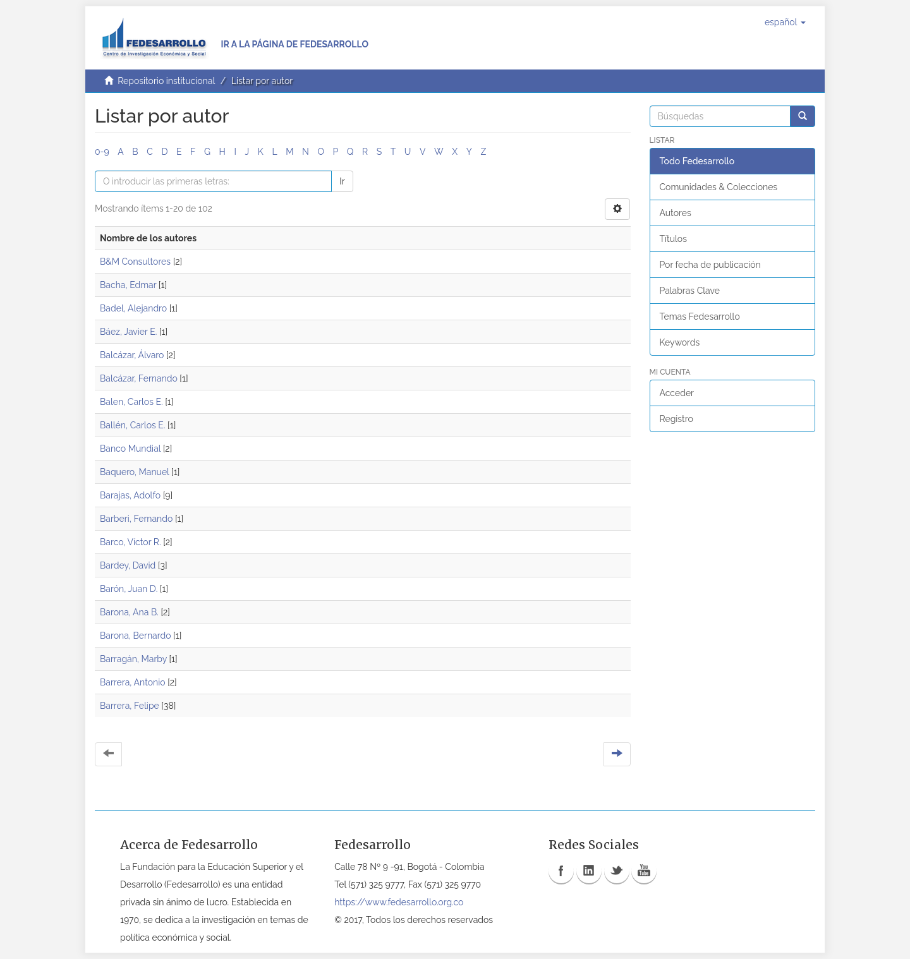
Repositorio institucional (166, 81)
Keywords (680, 342)
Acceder (677, 393)
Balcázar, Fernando (139, 378)
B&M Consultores (135, 261)
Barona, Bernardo (135, 635)
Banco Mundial (130, 448)
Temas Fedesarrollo (700, 316)
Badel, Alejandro (133, 308)
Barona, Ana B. (129, 612)
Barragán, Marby (133, 659)
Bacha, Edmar (128, 285)
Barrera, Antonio (133, 682)
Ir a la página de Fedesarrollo (294, 44)
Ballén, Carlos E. (132, 425)
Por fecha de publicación (710, 265)
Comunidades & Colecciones (719, 187)
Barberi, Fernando (136, 519)
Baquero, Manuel (134, 472)
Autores (675, 213)
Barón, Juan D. (128, 589)
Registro (676, 419)
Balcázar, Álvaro (132, 355)
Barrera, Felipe (129, 706)
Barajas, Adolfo (130, 495)
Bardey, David (127, 565)
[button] (785, 22)
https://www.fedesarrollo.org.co (398, 902)
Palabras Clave (690, 291)
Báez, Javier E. (128, 332)
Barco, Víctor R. (130, 542)
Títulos (673, 239)
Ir (341, 181)
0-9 (102, 152)
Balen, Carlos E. (131, 402)
